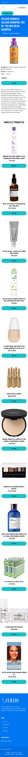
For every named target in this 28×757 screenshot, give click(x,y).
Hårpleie (5, 33)
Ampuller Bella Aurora (14, 394)
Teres (5, 721)
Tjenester (6, 724)
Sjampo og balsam (14, 33)
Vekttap (10, 67)
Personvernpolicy (9, 754)
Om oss (6, 727)
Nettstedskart (19, 754)
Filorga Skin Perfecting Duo (14, 627)
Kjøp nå (14, 83)
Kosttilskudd (22, 67)
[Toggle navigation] (3, 7)
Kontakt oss (7, 13)
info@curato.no (5, 2)
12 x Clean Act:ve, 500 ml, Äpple (14, 581)
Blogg (5, 731)
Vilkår (20, 752)
